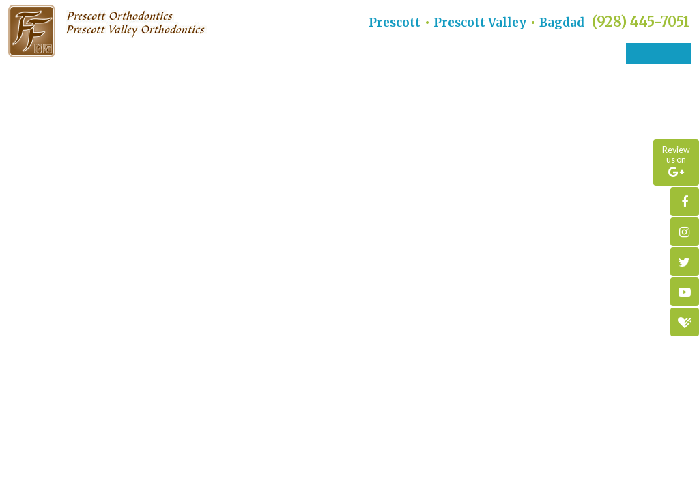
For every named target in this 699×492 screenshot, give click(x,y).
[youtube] (684, 291)
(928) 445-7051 (641, 21)
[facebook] (684, 201)
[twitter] (684, 261)
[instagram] (684, 231)
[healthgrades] (684, 322)
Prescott (394, 22)
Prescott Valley (479, 22)
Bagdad (561, 22)
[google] (676, 162)
